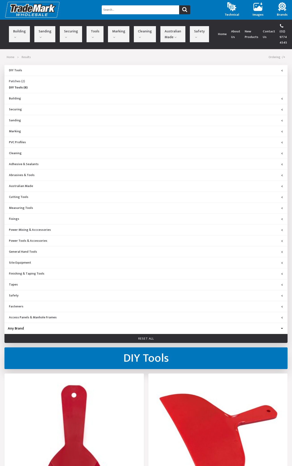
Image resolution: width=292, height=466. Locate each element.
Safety (137, 27)
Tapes (13, 273)
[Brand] (146, 317)
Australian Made (114, 28)
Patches (17, 70)
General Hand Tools (23, 240)
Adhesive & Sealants (24, 153)
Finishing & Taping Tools (26, 262)
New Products (224, 28)
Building (15, 27)
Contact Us (247, 28)
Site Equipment (20, 251)
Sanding (31, 27)
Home (187, 28)
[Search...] (140, 9)
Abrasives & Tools (22, 164)
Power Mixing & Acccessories (30, 218)
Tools (63, 27)
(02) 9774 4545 (274, 28)
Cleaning (95, 27)
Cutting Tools (18, 186)
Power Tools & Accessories (28, 229)
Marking (78, 27)
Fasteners (16, 295)
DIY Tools (15, 59)
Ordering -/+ (277, 46)
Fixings (14, 207)
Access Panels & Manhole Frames (33, 306)
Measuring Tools (21, 196)
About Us (203, 28)
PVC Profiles (17, 131)
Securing (48, 27)
